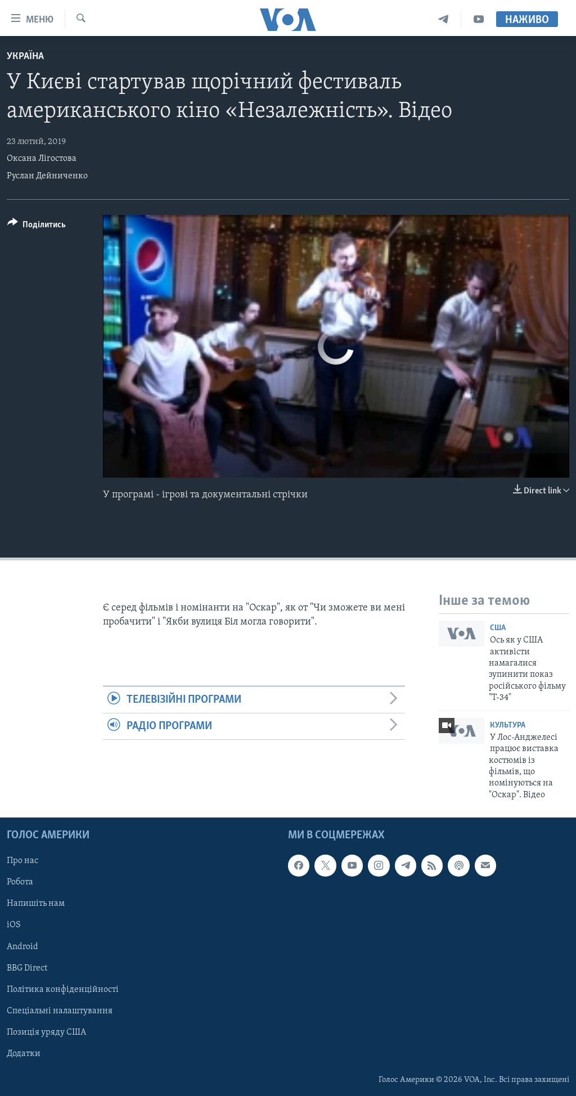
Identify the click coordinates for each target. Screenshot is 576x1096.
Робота (20, 882)
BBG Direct (27, 968)
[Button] (36, 226)
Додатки (23, 1053)
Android (22, 946)
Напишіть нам (36, 904)
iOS (14, 925)
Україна (25, 56)
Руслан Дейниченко (47, 176)
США (498, 628)
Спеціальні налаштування (59, 1011)
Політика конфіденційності (63, 989)
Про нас (22, 860)
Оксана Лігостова (41, 158)
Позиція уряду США (46, 1032)
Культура (507, 725)
